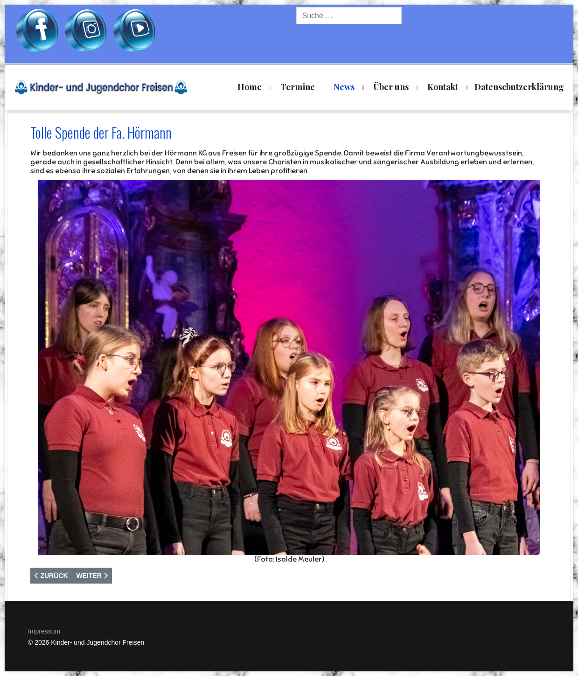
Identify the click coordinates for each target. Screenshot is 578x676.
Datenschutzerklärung (519, 86)
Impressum (44, 631)
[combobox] (349, 15)
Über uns (391, 86)
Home (249, 86)
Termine (297, 86)
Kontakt (442, 86)
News (344, 86)
